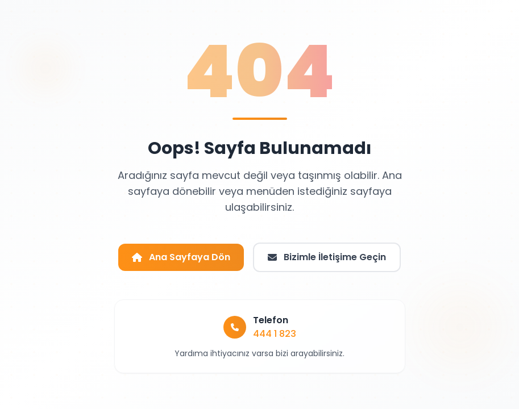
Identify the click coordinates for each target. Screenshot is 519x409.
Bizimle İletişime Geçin (327, 257)
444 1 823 (274, 333)
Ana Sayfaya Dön (181, 257)
